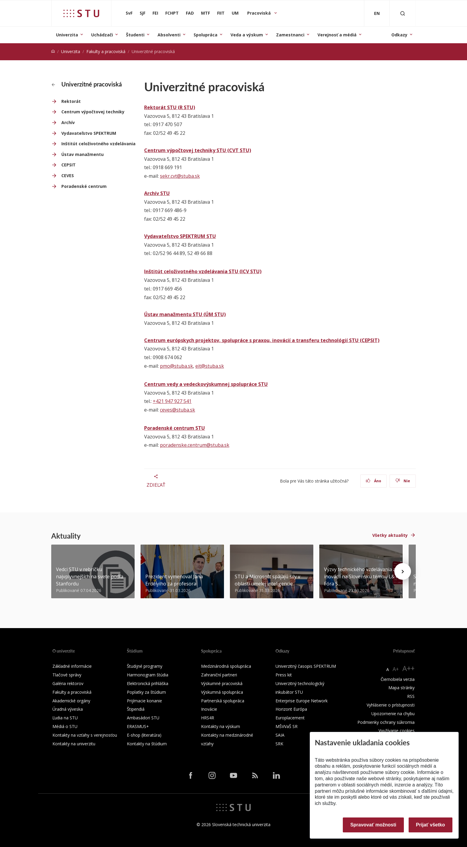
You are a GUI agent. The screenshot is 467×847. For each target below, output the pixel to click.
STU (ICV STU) (244, 271)
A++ (408, 668)
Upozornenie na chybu (393, 713)
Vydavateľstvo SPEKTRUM (88, 133)
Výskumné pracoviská (221, 683)
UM (235, 13)
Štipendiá (135, 709)
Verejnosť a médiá (337, 35)
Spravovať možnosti (373, 824)
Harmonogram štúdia (147, 675)
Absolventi (169, 35)
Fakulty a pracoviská (105, 51)
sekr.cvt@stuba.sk (180, 176)
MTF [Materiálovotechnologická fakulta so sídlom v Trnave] (205, 13)
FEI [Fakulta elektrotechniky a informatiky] (155, 13)
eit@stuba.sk (209, 366)
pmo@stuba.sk (176, 366)
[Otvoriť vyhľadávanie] (403, 13)
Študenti (135, 35)
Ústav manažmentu (82, 154)
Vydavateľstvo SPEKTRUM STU (180, 236)
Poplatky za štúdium (146, 692)
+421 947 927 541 (172, 401)
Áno (374, 480)
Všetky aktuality (390, 535)
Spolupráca (205, 35)
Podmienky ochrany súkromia (386, 722)
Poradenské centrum (84, 186)
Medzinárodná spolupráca (226, 666)
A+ (396, 669)
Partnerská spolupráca (222, 701)
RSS (411, 696)
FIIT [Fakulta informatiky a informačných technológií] (221, 13)
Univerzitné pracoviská (87, 84)
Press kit (283, 675)
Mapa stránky (401, 687)
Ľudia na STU (65, 718)
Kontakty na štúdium (147, 743)
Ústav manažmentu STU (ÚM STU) (185, 314)
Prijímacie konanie (144, 701)
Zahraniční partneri (219, 675)
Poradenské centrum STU (174, 428)
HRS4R (207, 718)
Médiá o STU (64, 726)
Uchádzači (102, 35)
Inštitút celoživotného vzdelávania (98, 143)
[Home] (53, 51)
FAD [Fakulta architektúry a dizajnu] (190, 13)
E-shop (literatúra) (144, 735)
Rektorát (71, 101)
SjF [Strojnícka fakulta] (142, 13)
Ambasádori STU (143, 718)
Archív (68, 122)
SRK (279, 743)
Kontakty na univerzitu (73, 743)
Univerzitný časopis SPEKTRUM (305, 666)
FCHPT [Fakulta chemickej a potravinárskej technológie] (172, 13)
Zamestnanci (290, 35)
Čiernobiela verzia (398, 679)
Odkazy (399, 35)
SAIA (279, 735)
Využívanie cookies (397, 730)
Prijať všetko (430, 824)
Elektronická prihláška (147, 683)
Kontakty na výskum (220, 726)
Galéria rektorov (67, 683)
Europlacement (290, 718)
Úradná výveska (67, 709)
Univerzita (67, 35)
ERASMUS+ (138, 726)
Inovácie (209, 709)
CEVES (67, 175)
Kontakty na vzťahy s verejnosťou (84, 735)
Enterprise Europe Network (301, 701)
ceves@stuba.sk (177, 410)
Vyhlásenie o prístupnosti (391, 705)
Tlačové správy (66, 675)
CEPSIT (68, 165)
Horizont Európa (291, 709)
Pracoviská (259, 13)
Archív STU (157, 193)
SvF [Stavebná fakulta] (129, 13)
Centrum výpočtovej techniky (92, 112)
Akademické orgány (71, 701)
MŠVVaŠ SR (286, 726)
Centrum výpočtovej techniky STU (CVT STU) (197, 150)
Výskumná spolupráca (222, 692)
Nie (402, 480)
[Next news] (402, 571)
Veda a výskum (247, 35)
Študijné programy (144, 666)
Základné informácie (72, 666)
